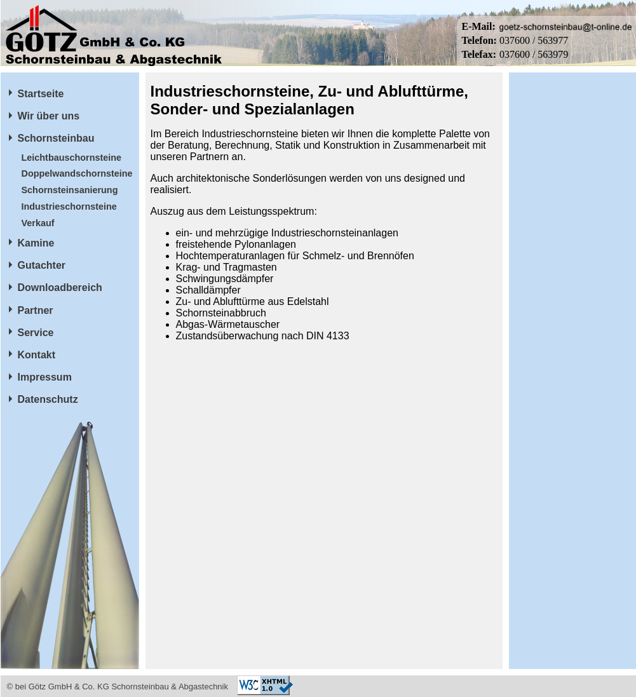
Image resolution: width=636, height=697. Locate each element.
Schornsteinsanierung (70, 190)
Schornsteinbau (56, 138)
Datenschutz (48, 399)
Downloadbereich (60, 287)
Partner (35, 310)
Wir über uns (49, 116)
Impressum (45, 377)
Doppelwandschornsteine (77, 173)
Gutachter (42, 265)
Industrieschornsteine (69, 206)
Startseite (41, 93)
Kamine (36, 243)
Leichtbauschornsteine (72, 157)
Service (36, 332)
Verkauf (38, 223)
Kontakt (37, 354)
